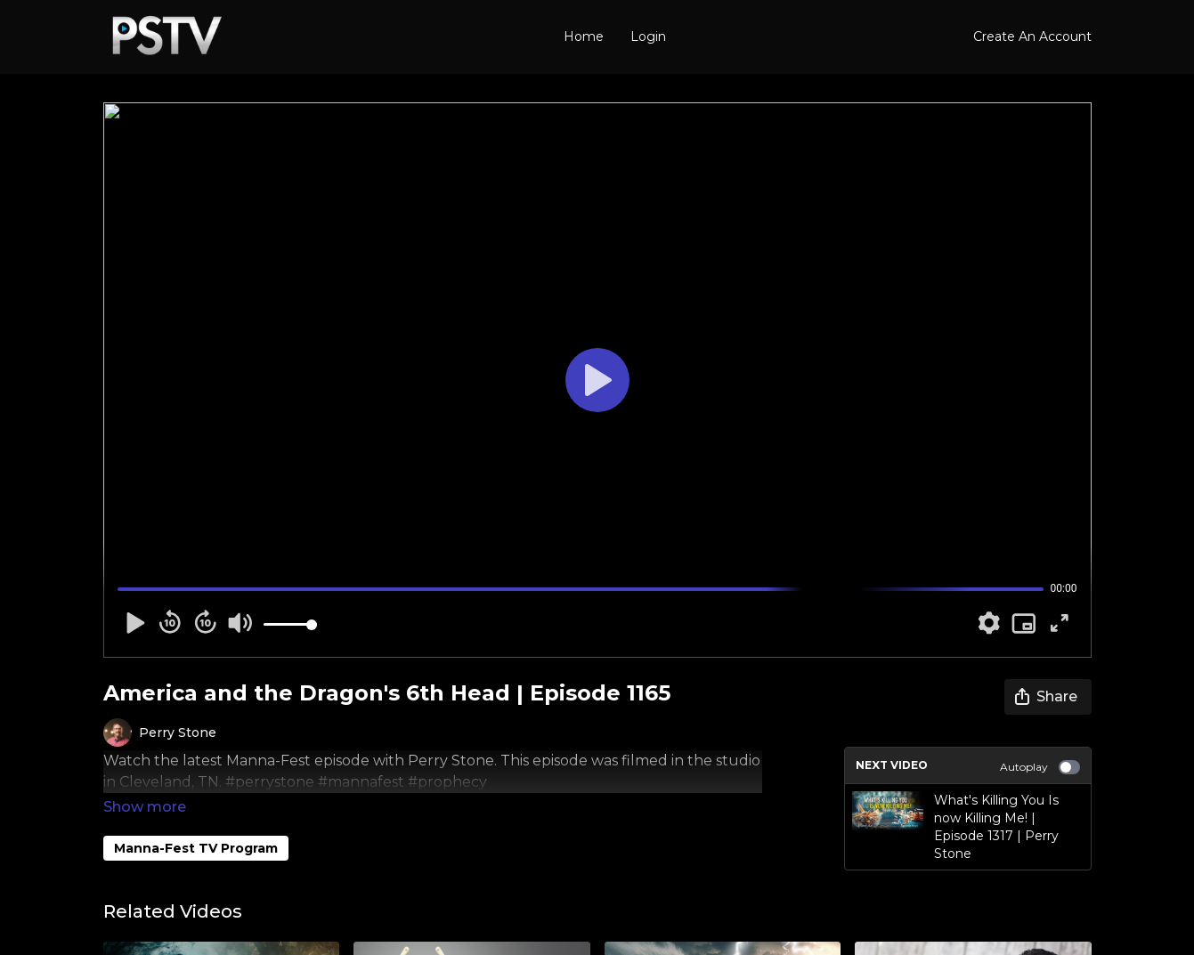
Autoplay (1040, 767)
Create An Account (1032, 36)
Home (584, 36)
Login (648, 36)
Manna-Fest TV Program (196, 823)
